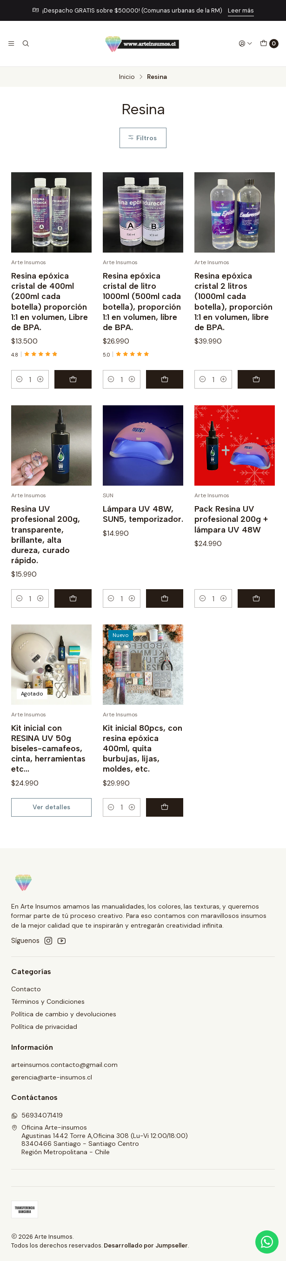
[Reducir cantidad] (19, 379)
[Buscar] (25, 43)
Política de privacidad (44, 1026)
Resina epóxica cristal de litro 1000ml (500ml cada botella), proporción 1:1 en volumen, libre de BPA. (142, 301)
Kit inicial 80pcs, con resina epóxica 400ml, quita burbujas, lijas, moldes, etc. (142, 759)
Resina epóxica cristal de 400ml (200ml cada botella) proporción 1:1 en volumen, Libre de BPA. (49, 301)
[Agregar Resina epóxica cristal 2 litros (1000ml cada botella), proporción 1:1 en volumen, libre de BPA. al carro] (256, 379)
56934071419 (37, 1115)
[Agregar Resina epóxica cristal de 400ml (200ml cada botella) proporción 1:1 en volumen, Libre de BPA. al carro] (73, 379)
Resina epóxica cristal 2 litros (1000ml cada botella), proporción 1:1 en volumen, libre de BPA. (233, 301)
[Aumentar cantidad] (40, 379)
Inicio (127, 77)
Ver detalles (51, 818)
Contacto (26, 989)
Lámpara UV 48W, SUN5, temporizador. (143, 525)
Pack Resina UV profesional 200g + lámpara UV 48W (231, 530)
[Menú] (11, 43)
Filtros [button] (142, 138)
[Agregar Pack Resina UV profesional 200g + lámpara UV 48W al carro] (256, 609)
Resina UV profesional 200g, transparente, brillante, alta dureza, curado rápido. (45, 545)
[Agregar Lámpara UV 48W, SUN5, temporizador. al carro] (164, 609)
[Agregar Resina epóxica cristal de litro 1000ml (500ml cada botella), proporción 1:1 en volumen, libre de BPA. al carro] (164, 379)
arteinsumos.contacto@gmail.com (64, 1064)
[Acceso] (245, 43)
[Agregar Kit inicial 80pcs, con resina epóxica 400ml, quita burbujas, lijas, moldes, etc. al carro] (164, 818)
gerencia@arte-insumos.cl (51, 1077)
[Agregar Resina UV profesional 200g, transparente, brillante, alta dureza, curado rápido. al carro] (73, 609)
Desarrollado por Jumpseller (146, 1245)
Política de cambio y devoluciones (63, 1014)
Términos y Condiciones (48, 1001)
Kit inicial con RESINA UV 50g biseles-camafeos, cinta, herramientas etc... (48, 759)
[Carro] (269, 43)
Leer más (241, 10)
